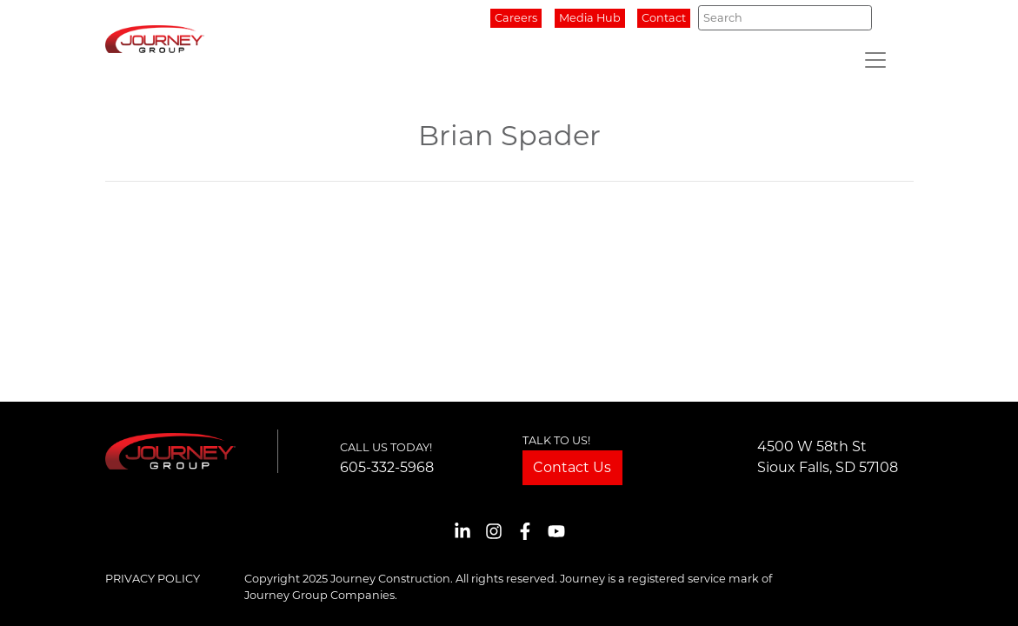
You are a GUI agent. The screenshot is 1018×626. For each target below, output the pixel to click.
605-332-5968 (387, 467)
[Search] (784, 17)
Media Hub (590, 17)
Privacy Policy (152, 578)
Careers (516, 17)
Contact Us (572, 467)
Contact (664, 17)
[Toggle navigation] (875, 60)
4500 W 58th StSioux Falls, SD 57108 (827, 457)
